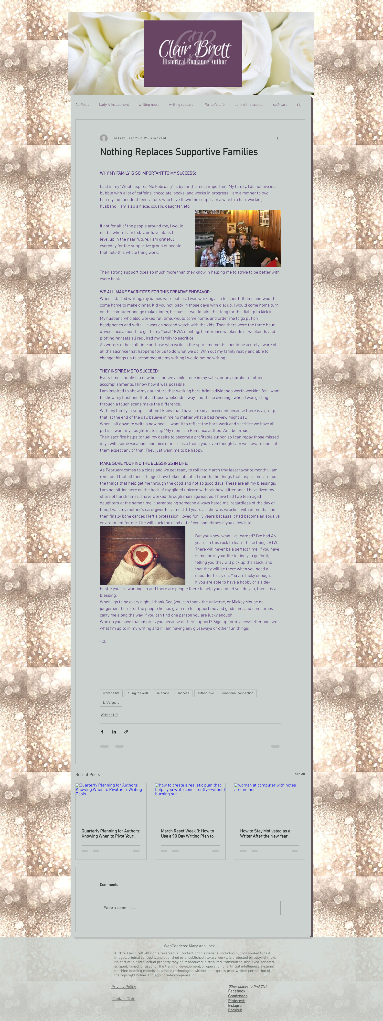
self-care (280, 105)
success (183, 693)
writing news (149, 105)
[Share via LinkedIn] (114, 731)
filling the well (138, 693)
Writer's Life (215, 105)
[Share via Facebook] (102, 731)
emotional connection (238, 693)
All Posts (82, 105)
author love (206, 693)
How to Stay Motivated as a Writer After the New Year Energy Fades (265, 834)
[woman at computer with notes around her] (269, 803)
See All (300, 774)
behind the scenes (248, 105)
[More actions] (278, 138)
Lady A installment (114, 105)
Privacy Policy (123, 987)
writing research (182, 105)
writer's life (111, 693)
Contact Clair (123, 999)
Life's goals (111, 703)
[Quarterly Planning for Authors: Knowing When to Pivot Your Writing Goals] (111, 803)
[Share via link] (126, 731)
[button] (299, 105)
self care (162, 693)
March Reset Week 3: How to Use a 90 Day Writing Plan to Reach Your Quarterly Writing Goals (187, 834)
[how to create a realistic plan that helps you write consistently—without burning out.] (190, 803)
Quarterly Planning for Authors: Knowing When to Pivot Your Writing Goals (111, 834)
